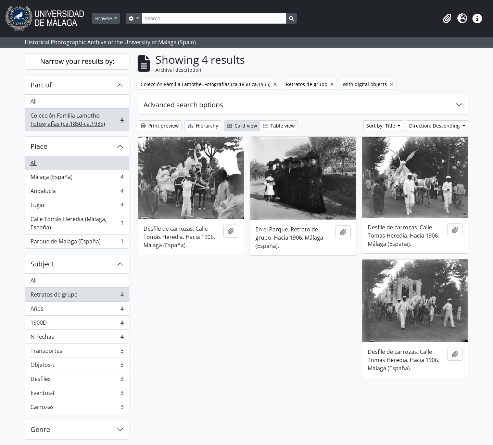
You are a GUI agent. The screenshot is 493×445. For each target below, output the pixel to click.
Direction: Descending (435, 125)
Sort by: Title (381, 125)
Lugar (77, 206)
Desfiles (77, 380)
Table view (279, 125)
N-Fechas (77, 338)
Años (77, 310)
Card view (242, 125)
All (33, 101)
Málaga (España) (77, 178)
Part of (41, 84)
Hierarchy (203, 125)
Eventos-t (77, 394)
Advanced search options (183, 104)
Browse (104, 18)
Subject (42, 263)
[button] (447, 18)
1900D (77, 324)
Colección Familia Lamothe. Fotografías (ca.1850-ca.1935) (77, 120)
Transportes (77, 352)
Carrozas (77, 408)
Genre (40, 429)
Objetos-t (77, 366)
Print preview (160, 125)
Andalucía (77, 192)
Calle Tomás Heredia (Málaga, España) (77, 223)
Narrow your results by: (77, 61)
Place (38, 146)
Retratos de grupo (77, 296)
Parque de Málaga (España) (77, 242)
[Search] (214, 18)
